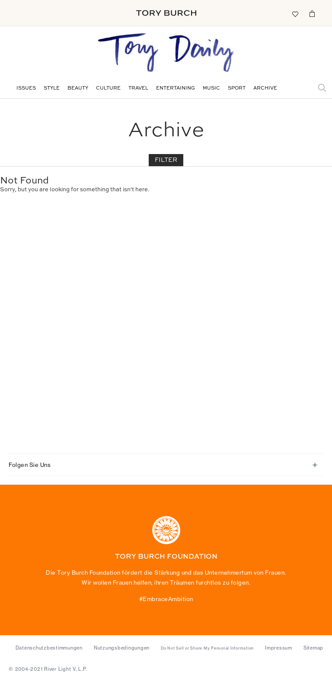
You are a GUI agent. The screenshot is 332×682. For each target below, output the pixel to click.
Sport (237, 88)
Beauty (77, 88)
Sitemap (313, 648)
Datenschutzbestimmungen (49, 648)
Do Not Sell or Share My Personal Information (207, 648)
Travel (138, 88)
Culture (108, 88)
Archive (265, 88)
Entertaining (175, 88)
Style (52, 88)
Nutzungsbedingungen (122, 648)
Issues (26, 88)
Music (211, 88)
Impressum (278, 648)
